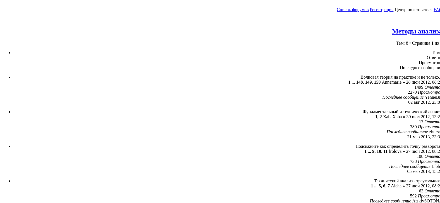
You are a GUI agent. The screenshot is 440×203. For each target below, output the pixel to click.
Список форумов (353, 9)
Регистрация (382, 9)
